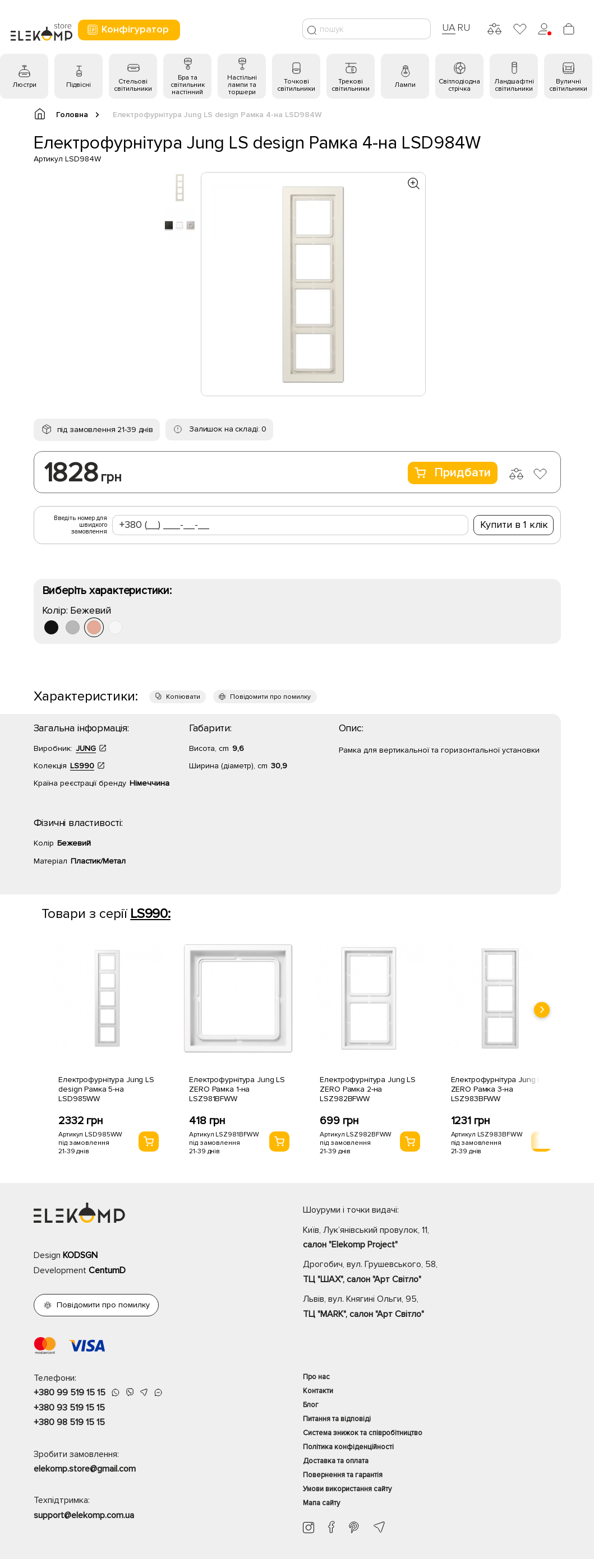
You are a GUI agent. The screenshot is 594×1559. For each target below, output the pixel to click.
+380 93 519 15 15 (69, 1407)
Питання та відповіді (337, 1418)
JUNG (86, 748)
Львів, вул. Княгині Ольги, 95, (432, 1307)
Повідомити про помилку (270, 697)
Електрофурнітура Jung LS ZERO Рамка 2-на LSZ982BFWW (368, 1089)
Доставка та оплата (336, 1460)
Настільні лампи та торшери (242, 84)
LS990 (82, 766)
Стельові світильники (133, 85)
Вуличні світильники (568, 85)
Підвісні (78, 85)
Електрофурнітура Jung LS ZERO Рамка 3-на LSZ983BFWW (499, 1089)
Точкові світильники (296, 85)
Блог (311, 1404)
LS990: (150, 914)
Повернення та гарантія (343, 1474)
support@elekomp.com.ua (84, 1515)
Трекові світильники (350, 85)
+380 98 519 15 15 (69, 1422)
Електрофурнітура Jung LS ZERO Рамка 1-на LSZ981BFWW (237, 1089)
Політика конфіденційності (348, 1446)
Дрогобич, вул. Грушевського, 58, (432, 1273)
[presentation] (542, 1010)
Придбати (453, 472)
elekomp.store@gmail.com (85, 1468)
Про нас (316, 1376)
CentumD (107, 1270)
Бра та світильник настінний (188, 84)
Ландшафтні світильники (514, 85)
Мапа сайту (321, 1502)
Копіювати (183, 697)
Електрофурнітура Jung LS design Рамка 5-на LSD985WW (106, 1089)
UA (448, 27)
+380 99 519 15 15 (69, 1392)
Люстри (24, 85)
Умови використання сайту (347, 1488)
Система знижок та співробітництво (362, 1432)
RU (463, 27)
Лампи (405, 85)
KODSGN (80, 1255)
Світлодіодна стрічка (459, 85)
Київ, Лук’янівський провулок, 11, (432, 1238)
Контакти (318, 1390)
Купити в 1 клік (514, 524)
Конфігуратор (127, 29)
